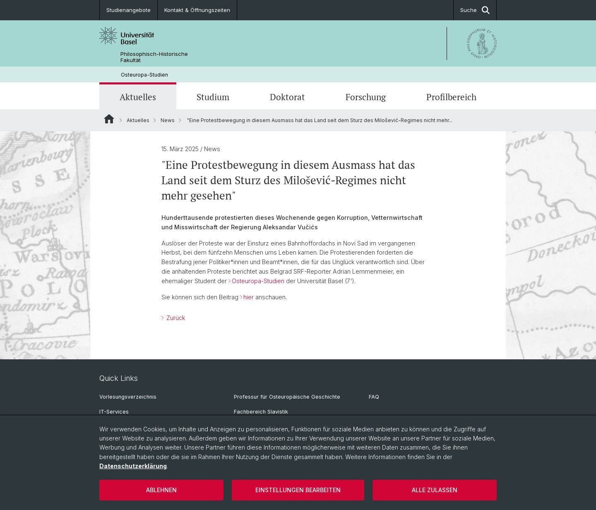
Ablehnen (161, 489)
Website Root (109, 118)
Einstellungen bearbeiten (298, 489)
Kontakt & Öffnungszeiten (197, 10)
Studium (213, 97)
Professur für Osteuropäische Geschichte (287, 397)
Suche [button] (475, 10)
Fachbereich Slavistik (261, 412)
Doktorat (287, 97)
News (168, 120)
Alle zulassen (434, 489)
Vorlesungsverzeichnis (127, 397)
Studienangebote (128, 10)
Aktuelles (138, 97)
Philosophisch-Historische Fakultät (154, 57)
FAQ (374, 397)
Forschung (366, 97)
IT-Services (114, 412)
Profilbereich (451, 97)
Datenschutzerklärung (133, 465)
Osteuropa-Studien (144, 75)
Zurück (175, 317)
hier (248, 297)
